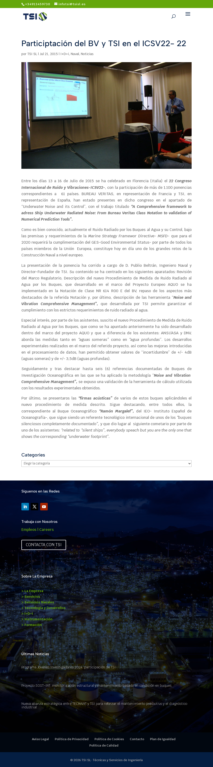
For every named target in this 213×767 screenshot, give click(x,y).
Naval (75, 54)
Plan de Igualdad (163, 739)
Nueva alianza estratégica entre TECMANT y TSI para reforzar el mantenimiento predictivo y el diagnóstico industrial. (104, 705)
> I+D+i (27, 613)
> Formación (31, 625)
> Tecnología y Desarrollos (43, 608)
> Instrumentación (36, 619)
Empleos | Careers (37, 529)
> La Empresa (32, 591)
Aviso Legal (40, 739)
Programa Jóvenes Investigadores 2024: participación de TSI (68, 667)
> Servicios (30, 596)
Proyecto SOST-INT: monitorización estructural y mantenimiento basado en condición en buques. (96, 685)
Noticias (87, 54)
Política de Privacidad (72, 739)
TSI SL (32, 54)
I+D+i (64, 54)
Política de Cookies (109, 739)
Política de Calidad (103, 745)
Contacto (137, 739)
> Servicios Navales (37, 602)
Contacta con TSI (44, 544)
